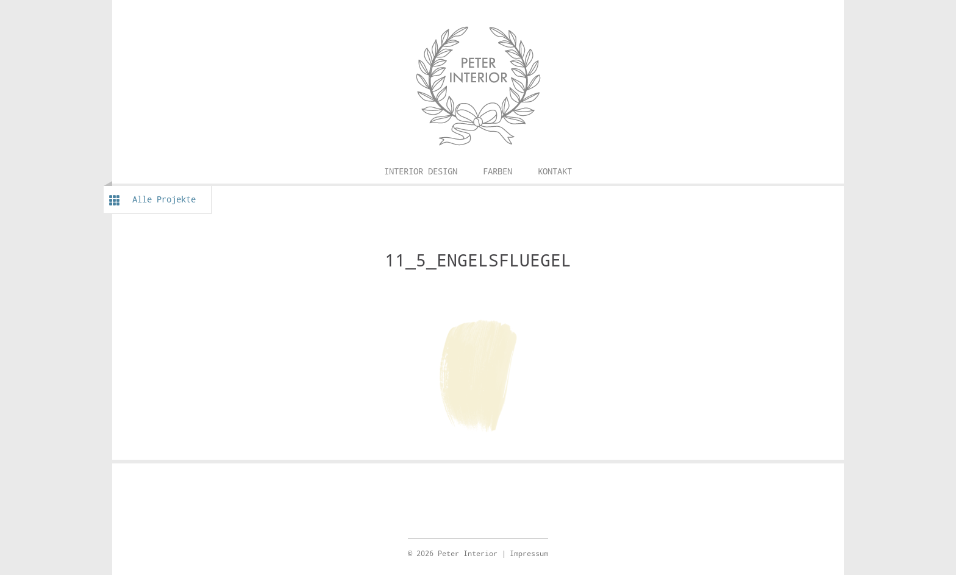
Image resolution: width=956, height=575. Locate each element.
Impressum (529, 553)
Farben (497, 171)
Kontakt (555, 171)
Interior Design (420, 171)
